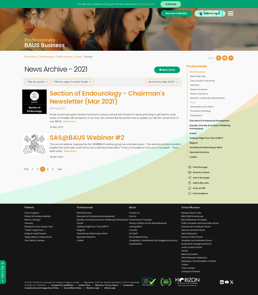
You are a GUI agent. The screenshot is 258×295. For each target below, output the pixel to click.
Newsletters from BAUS (202, 106)
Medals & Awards (199, 89)
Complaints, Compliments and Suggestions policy (153, 240)
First (26, 169)
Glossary (29, 223)
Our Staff (133, 233)
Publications (196, 115)
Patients (29, 207)
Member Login (93, 288)
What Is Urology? (33, 219)
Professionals (47, 57)
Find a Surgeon (32, 213)
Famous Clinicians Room (193, 230)
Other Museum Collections (194, 257)
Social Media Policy (138, 237)
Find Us (132, 216)
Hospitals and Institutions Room (196, 240)
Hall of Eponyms (189, 233)
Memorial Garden (189, 254)
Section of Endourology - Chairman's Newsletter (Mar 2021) (107, 97)
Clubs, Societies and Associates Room (200, 223)
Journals (133, 230)
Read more (70, 121)
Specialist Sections (199, 152)
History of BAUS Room (192, 237)
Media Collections (199, 93)
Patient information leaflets (38, 216)
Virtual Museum (190, 207)
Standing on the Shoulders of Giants (198, 261)
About (132, 207)
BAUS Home (31, 57)
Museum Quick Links (191, 213)
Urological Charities (190, 271)
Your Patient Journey (34, 240)
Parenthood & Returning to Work (206, 147)
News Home (167, 69)
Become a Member (176, 13)
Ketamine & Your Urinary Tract (39, 226)
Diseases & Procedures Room (195, 226)
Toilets (184, 264)
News (79, 57)
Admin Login (110, 288)
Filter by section (37, 81)
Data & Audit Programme (202, 80)
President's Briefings (200, 111)
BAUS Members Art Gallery (194, 219)
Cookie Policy (84, 285)
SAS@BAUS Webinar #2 (87, 137)
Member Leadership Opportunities (207, 98)
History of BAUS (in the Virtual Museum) (148, 223)
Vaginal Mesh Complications (38, 237)
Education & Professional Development (209, 120)
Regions (194, 143)
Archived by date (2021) (163, 81)
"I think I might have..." (35, 230)
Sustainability (135, 244)
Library (184, 251)
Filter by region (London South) (72, 81)
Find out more (147, 4)
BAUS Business (65, 57)
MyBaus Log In (212, 13)
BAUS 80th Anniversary (192, 216)
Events (193, 133)
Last (59, 169)
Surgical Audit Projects (35, 233)
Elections (194, 85)
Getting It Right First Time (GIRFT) (206, 138)
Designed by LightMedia (62, 285)
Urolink (193, 157)
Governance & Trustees (140, 219)
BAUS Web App (198, 76)
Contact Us (134, 213)
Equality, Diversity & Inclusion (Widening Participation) (210, 127)
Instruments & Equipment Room (196, 244)
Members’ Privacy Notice (106, 285)
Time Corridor (188, 268)
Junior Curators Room (191, 247)
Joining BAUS (135, 226)
